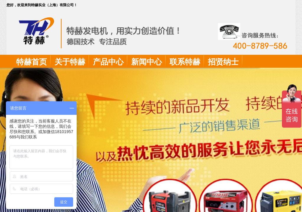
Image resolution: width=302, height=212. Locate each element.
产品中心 (108, 62)
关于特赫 (70, 62)
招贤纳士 (223, 62)
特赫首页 (31, 62)
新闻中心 (146, 62)
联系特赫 (185, 62)
